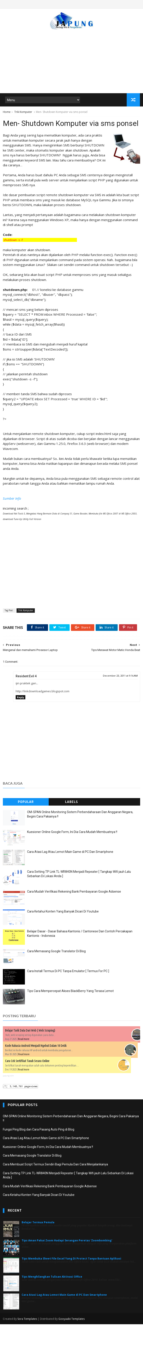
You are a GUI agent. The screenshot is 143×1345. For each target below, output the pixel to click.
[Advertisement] (71, 59)
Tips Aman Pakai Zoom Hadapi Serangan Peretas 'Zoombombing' (67, 1261)
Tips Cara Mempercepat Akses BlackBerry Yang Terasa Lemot (70, 1012)
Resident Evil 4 (26, 697)
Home (7, 112)
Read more (23, 1060)
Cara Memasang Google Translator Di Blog (56, 972)
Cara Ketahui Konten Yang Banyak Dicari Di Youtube (63, 932)
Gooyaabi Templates (71, 1339)
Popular (26, 823)
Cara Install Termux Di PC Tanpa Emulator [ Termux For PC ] (68, 992)
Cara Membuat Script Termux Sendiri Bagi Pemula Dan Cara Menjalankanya (55, 1185)
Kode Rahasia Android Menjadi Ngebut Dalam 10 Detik (36, 1066)
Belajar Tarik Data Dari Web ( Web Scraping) (30, 1051)
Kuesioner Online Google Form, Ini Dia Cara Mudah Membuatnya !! (72, 853)
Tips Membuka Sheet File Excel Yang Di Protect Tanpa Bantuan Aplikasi (71, 1279)
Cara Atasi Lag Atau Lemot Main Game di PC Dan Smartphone (70, 873)
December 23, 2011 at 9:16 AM (120, 696)
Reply (20, 718)
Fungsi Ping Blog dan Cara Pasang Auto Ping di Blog (38, 1150)
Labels (71, 823)
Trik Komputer (23, 112)
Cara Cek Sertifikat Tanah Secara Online (27, 1082)
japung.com (8, 1096)
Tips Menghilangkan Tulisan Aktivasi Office (52, 1297)
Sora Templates (27, 1339)
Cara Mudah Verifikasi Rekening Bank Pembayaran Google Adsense (74, 912)
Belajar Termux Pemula (38, 1243)
